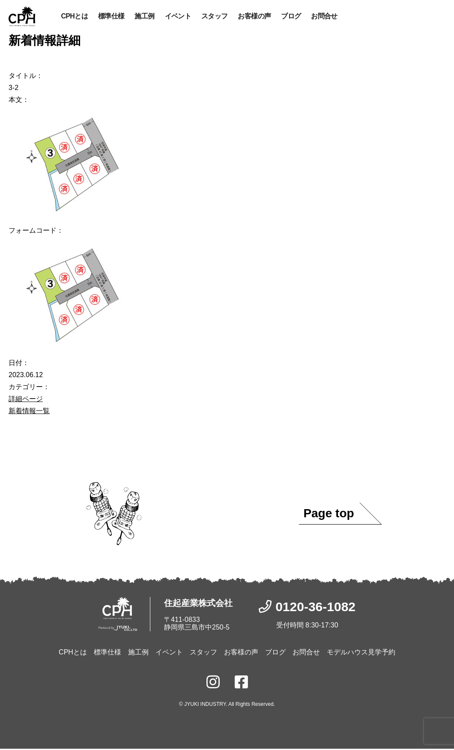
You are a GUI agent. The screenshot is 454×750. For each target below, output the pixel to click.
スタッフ (214, 16)
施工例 (144, 16)
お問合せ (324, 16)
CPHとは (74, 16)
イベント (178, 16)
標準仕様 (111, 16)
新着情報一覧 (29, 411)
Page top (328, 514)
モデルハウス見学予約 (361, 653)
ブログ (291, 16)
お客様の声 (254, 16)
